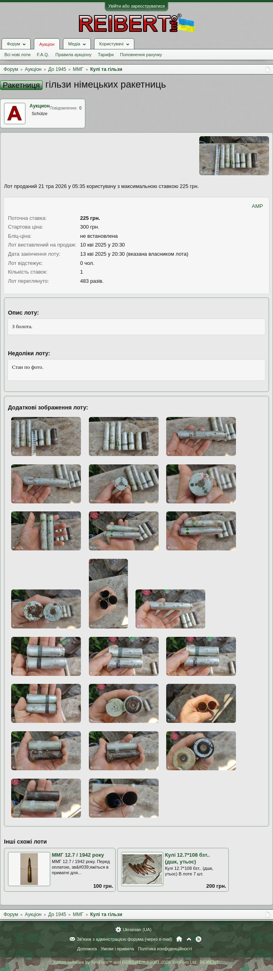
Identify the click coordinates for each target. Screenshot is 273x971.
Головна (179, 939)
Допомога (86, 948)
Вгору (189, 939)
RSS (198, 939)
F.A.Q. (43, 54)
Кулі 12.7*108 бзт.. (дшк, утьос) (187, 858)
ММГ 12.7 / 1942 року (78, 855)
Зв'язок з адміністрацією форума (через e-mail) (125, 939)
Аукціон (46, 44)
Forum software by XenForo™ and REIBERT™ (136, 962)
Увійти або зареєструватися (136, 6)
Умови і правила (117, 948)
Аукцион (39, 106)
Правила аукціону (73, 54)
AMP (257, 206)
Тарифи (106, 54)
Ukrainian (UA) (137, 929)
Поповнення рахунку (141, 54)
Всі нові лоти (17, 54)
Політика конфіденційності (165, 948)
